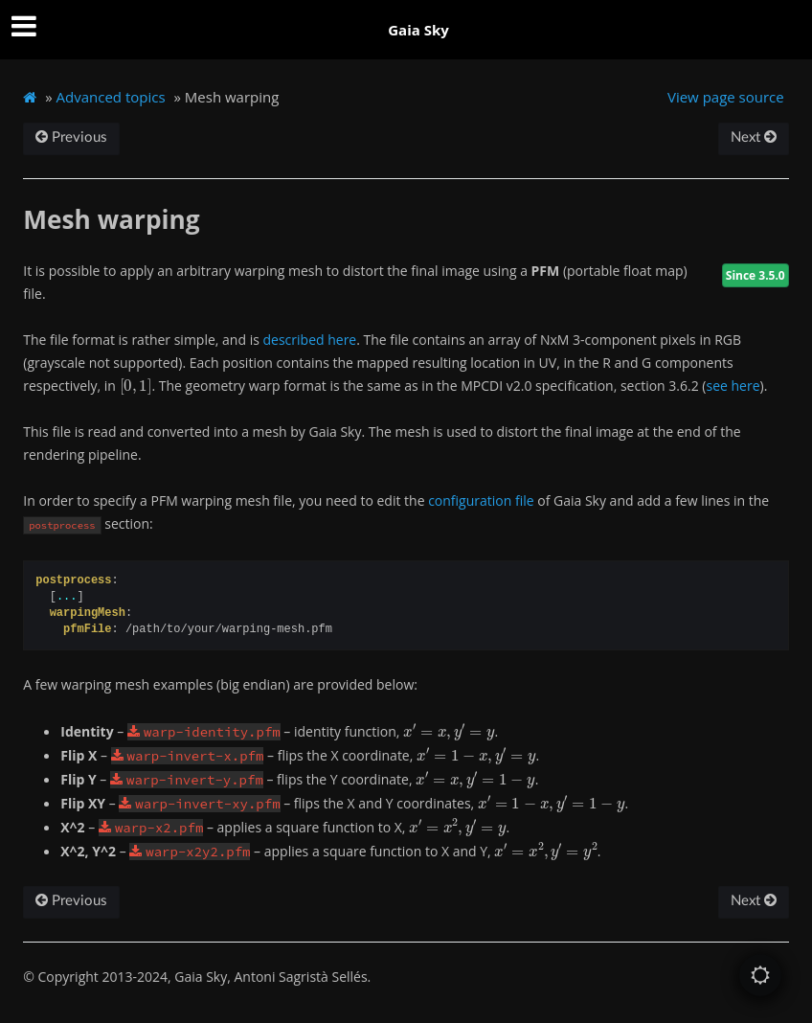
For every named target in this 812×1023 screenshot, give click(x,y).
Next (754, 137)
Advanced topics (111, 96)
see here (732, 385)
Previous (71, 137)
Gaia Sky (418, 29)
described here (310, 339)
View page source (725, 96)
